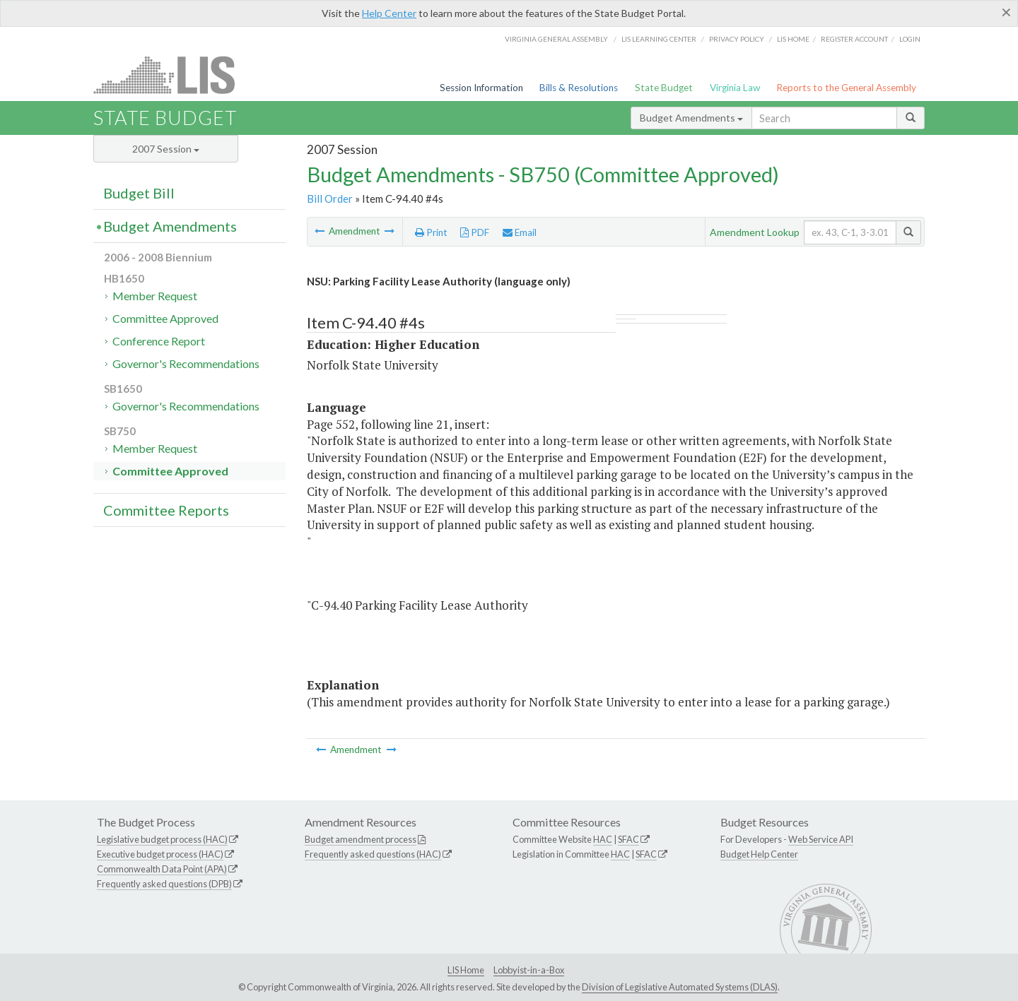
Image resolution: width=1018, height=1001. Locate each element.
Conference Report (158, 341)
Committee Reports (166, 510)
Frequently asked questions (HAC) (373, 854)
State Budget (664, 87)
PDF (474, 232)
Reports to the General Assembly (846, 87)
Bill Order (330, 198)
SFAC (628, 839)
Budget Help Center (759, 854)
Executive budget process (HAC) (160, 854)
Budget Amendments (691, 118)
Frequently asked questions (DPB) (164, 883)
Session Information (481, 87)
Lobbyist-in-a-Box (528, 970)
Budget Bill (139, 192)
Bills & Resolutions (578, 87)
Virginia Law (735, 87)
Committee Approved (165, 318)
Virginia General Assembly (556, 39)
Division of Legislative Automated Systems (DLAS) (680, 987)
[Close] (1006, 12)
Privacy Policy (736, 39)
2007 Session (165, 149)
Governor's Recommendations (185, 363)
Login (909, 39)
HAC (602, 839)
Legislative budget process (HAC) (162, 839)
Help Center (389, 13)
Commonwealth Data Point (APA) (162, 869)
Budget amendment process (360, 839)
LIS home (793, 39)
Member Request (154, 295)
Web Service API (820, 839)
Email (520, 232)
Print (431, 232)
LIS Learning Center (658, 39)
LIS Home (465, 970)
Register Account (854, 39)
